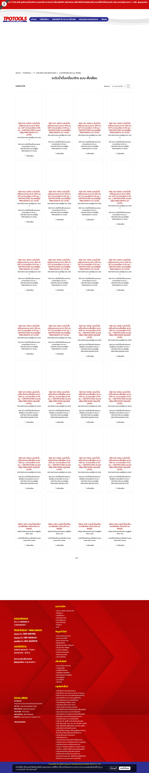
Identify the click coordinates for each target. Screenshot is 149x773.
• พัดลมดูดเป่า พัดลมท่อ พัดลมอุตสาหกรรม (68, 716)
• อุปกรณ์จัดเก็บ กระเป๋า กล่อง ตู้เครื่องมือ (68, 698)
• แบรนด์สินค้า (59, 680)
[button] (112, 19)
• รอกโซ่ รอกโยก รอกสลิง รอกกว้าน (66, 707)
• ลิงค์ (57, 627)
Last (76, 558)
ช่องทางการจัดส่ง (19, 722)
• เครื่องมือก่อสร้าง (61, 737)
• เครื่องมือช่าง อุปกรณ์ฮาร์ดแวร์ (65, 691)
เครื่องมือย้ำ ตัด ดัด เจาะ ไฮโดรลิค (64, 19)
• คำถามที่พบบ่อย (60, 620)
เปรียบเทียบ (30, 156)
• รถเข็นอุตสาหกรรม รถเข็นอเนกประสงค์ (67, 744)
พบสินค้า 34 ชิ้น (20, 86)
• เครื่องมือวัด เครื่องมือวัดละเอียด (65, 728)
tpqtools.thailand (29, 709)
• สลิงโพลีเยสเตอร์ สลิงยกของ (65, 735)
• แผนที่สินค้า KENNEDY (62, 673)
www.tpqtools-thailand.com (30, 717)
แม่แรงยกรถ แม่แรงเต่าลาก (88, 19)
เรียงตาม (107, 86)
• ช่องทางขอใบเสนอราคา (63, 636)
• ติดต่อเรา (58, 625)
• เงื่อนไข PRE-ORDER (62, 647)
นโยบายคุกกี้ (33, 769)
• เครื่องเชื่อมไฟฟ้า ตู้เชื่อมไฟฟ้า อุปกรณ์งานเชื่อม (70, 726)
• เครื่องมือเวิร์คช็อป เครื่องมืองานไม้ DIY (67, 751)
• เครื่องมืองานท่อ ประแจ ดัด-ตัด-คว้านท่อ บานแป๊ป (71, 723)
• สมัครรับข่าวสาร (61, 618)
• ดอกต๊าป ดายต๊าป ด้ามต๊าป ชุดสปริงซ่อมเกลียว (70, 749)
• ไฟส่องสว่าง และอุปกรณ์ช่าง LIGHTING (68, 758)
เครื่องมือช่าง (44, 19)
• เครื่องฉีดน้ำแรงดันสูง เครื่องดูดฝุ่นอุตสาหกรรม (70, 730)
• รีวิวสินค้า (58, 682)
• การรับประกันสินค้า (61, 650)
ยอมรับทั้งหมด (124, 768)
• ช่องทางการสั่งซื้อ (61, 638)
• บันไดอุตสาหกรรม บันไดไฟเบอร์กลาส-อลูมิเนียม (70, 742)
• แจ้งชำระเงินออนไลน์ (62, 652)
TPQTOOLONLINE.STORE (28, 706)
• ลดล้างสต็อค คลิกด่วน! (62, 666)
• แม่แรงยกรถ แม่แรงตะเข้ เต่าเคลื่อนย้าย (67, 712)
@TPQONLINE (28, 714)
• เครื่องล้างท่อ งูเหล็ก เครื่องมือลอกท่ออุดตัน (69, 721)
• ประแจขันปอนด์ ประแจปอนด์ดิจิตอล (66, 700)
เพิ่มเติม (104, 19)
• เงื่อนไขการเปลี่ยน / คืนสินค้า (64, 645)
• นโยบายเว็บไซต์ (60, 622)
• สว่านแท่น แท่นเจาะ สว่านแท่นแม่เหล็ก (66, 719)
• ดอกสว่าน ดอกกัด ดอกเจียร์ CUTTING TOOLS (70, 747)
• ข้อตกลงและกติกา (61, 654)
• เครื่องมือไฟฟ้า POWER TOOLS (65, 702)
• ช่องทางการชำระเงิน (62, 641)
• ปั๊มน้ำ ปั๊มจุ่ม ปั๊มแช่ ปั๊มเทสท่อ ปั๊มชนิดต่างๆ (68, 733)
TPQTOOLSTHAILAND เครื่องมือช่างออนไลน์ (28, 704)
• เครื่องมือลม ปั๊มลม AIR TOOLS (65, 705)
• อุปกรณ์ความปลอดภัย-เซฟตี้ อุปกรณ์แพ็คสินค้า (70, 756)
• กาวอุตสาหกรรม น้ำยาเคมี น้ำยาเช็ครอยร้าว (69, 740)
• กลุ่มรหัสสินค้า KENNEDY (63, 675)
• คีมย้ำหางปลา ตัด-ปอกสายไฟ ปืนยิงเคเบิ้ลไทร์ (69, 695)
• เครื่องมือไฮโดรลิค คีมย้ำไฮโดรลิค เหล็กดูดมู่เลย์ (70, 709)
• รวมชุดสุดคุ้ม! (60, 668)
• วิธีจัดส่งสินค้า (60, 643)
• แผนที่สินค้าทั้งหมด (61, 670)
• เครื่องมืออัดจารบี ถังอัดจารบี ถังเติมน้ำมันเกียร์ (70, 714)
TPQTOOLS (25, 712)
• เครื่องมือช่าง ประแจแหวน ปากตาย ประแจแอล (69, 693)
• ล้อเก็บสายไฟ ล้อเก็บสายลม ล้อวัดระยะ (67, 754)
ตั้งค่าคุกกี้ (113, 768)
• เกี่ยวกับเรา (59, 613)
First (72, 558)
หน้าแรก (34, 19)
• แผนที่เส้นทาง (59, 615)
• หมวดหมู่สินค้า (60, 677)
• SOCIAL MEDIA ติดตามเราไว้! (64, 611)
